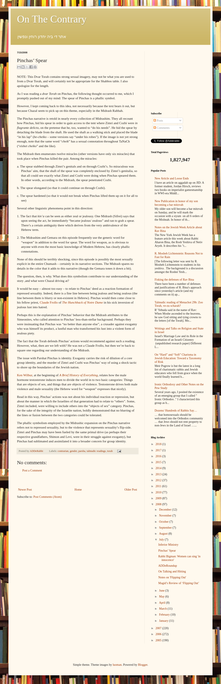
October (164, 521)
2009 (159, 498)
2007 (159, 628)
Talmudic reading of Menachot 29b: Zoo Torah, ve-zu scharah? (179, 304)
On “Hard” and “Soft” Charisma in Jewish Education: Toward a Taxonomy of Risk (178, 358)
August (163, 533)
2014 (159, 468)
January (164, 620)
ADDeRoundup (167, 565)
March (163, 608)
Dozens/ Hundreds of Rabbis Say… (176, 410)
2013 (159, 474)
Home (78, 489)
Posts (158, 120)
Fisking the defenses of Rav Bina (174, 279)
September (165, 527)
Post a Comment (32, 470)
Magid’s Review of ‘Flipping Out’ (178, 583)
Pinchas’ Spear (167, 550)
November (165, 515)
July (162, 539)
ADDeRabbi (37, 451)
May (162, 596)
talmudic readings (96, 451)
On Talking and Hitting (172, 571)
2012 (159, 480)
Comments (161, 127)
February (164, 614)
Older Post (131, 489)
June (162, 590)
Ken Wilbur (24, 375)
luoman (117, 664)
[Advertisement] (77, 480)
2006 (159, 634)
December (165, 509)
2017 (159, 450)
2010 (159, 492)
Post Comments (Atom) (47, 496)
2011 (159, 486)
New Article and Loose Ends (172, 178)
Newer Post (25, 489)
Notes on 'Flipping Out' (172, 577)
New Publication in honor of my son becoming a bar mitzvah (176, 203)
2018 (159, 444)
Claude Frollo (49, 302)
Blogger (142, 664)
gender (73, 451)
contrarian (63, 451)
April (162, 602)
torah (110, 451)
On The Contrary (51, 19)
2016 (159, 456)
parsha (81, 451)
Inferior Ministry (168, 544)
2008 (159, 504)
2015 (159, 462)
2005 (159, 640)
